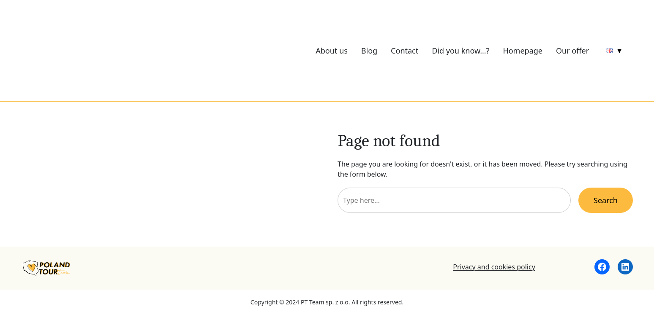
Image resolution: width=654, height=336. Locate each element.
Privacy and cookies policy (494, 266)
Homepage (522, 51)
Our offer (572, 51)
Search (606, 200)
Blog (369, 51)
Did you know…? (460, 51)
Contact (404, 51)
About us (332, 51)
